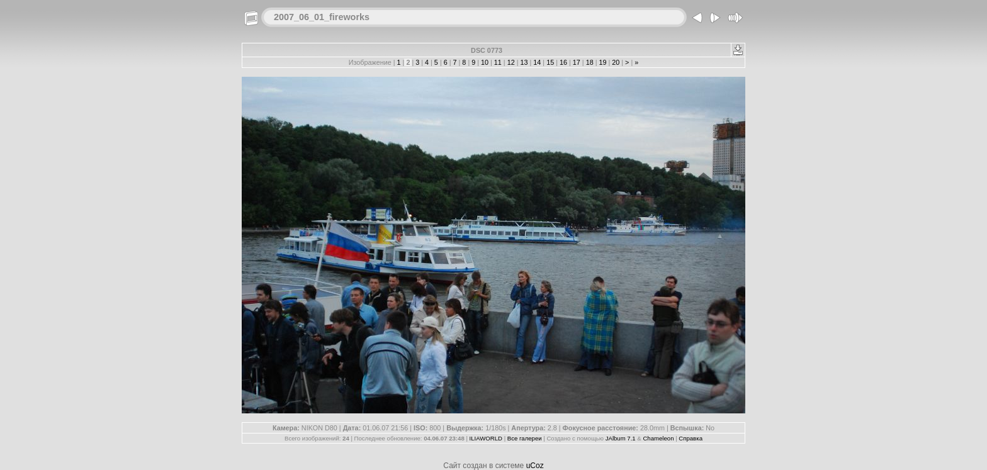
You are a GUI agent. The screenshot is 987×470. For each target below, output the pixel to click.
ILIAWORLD (486, 438)
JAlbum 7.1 (621, 438)
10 (484, 62)
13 (524, 62)
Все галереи (524, 438)
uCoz (535, 465)
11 (498, 62)
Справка (690, 438)
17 (576, 62)
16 (563, 62)
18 (589, 62)
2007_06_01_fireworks (321, 17)
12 (511, 62)
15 (550, 62)
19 (602, 62)
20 (615, 62)
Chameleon (658, 438)
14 (537, 62)
